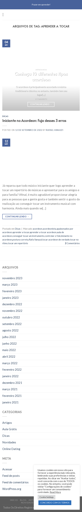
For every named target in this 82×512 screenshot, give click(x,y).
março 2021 (9, 389)
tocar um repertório (18, 243)
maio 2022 (9, 350)
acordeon (37, 228)
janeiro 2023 (10, 297)
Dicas (5, 116)
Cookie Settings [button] (46, 497)
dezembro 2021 (12, 382)
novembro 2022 (12, 310)
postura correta (20, 239)
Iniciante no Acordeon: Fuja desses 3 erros (34, 120)
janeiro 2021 (10, 402)
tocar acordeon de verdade (56, 239)
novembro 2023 (12, 278)
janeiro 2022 (10, 376)
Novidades (9, 442)
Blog (23, 500)
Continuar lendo (41, 104)
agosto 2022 (10, 330)
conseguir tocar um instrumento (28, 235)
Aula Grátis (9, 429)
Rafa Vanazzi (35, 239)
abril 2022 (8, 356)
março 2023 (9, 284)
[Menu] (4, 15)
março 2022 (9, 363)
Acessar (7, 469)
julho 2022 (9, 337)
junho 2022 (9, 343)
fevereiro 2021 (12, 395)
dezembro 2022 (12, 304)
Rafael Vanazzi (54, 130)
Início (14, 500)
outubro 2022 (11, 317)
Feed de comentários (15, 482)
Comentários (72, 243)
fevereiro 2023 (12, 291)
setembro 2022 (12, 324)
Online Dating (11, 449)
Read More (55, 492)
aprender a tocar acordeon (43, 232)
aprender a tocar (20, 232)
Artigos (7, 422)
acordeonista (49, 228)
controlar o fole (53, 235)
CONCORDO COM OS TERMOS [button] (54, 502)
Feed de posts (11, 475)
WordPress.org (11, 489)
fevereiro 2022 (12, 369)
